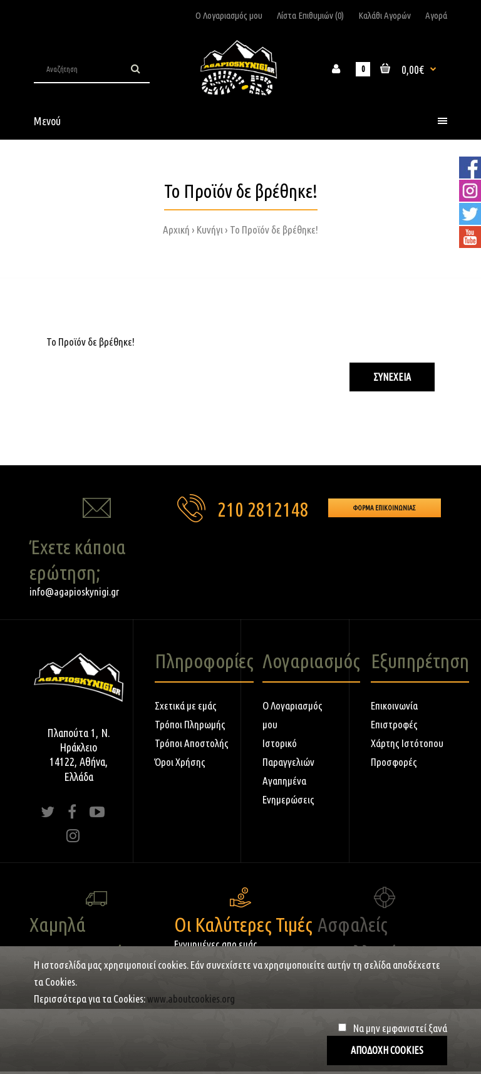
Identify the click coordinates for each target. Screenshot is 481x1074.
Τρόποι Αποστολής (192, 743)
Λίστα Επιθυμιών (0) (310, 15)
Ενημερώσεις (288, 799)
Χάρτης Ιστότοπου (407, 743)
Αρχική (176, 229)
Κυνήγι (210, 229)
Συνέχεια (392, 377)
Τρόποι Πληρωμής (190, 724)
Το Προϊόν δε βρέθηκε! (274, 229)
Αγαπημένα (284, 781)
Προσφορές (394, 762)
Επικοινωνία (394, 705)
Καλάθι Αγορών (384, 15)
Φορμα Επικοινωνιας (384, 508)
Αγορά (436, 15)
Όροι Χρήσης (180, 762)
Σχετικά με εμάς (186, 705)
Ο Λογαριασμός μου (228, 15)
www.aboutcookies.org (191, 998)
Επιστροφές (394, 724)
